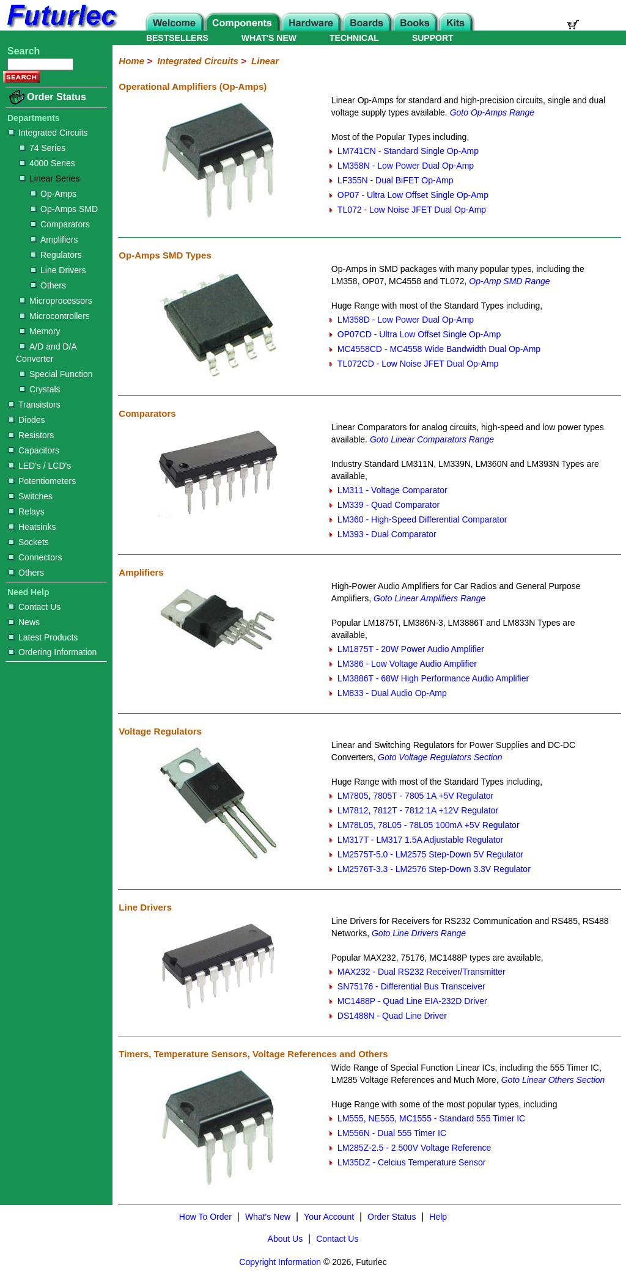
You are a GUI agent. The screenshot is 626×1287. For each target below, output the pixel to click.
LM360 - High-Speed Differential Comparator (422, 519)
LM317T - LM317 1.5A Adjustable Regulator (420, 840)
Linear (265, 61)
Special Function (56, 374)
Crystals (40, 389)
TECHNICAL (354, 38)
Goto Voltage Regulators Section (440, 757)
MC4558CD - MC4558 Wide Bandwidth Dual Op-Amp (438, 349)
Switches (31, 496)
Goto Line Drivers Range (419, 933)
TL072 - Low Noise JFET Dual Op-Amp (411, 210)
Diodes (27, 420)
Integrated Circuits (48, 133)
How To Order (205, 1217)
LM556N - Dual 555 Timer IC (391, 1133)
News (24, 622)
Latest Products (43, 637)
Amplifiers (54, 239)
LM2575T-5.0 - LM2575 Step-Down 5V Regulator (430, 854)
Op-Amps (53, 194)
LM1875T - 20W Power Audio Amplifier (410, 649)
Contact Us (35, 607)
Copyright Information (280, 1262)
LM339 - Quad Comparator (388, 505)
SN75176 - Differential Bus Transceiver (411, 986)
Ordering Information (53, 652)
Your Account (329, 1217)
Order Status (56, 97)
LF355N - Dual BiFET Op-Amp (395, 180)
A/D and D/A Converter (46, 353)
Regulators (56, 255)
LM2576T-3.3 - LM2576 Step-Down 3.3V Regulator (434, 869)
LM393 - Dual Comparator (386, 534)
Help (438, 1217)
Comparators (60, 224)
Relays (27, 511)
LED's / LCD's (40, 466)
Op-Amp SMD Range (509, 281)
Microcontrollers (55, 316)
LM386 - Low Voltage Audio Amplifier (407, 664)
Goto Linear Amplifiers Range (429, 598)
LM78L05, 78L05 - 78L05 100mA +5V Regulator (428, 825)
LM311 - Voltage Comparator (392, 490)
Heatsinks (32, 527)
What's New (267, 1217)
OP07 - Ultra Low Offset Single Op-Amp (412, 195)
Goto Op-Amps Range (492, 112)
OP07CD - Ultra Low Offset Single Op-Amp (419, 334)
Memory (40, 331)
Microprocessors (56, 301)
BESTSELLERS (177, 38)
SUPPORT (433, 38)
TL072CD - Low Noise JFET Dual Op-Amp (418, 364)
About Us (285, 1239)
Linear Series (50, 178)
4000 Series (47, 163)
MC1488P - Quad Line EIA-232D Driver (412, 1001)
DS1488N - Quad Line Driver (392, 1016)
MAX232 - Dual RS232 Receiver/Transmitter (421, 972)
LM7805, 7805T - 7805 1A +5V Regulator (415, 796)
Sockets (29, 542)
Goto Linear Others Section (553, 1080)
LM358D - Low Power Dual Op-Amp (405, 319)
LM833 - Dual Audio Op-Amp (392, 693)
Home (131, 61)
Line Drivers (58, 270)
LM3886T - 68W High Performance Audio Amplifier (433, 678)
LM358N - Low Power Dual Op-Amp (405, 165)
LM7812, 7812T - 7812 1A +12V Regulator (417, 810)
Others (48, 285)
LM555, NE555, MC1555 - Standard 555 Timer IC (431, 1118)
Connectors (35, 557)
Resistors (31, 435)
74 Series (42, 148)
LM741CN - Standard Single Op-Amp (408, 151)
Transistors (35, 404)
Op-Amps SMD (64, 209)
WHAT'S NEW (268, 38)
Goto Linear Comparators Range (432, 439)
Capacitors (34, 450)
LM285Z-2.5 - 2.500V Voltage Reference (414, 1148)
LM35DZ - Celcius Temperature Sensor (411, 1162)
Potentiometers (42, 481)
